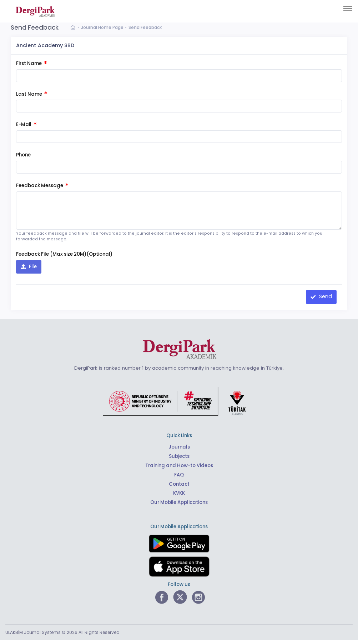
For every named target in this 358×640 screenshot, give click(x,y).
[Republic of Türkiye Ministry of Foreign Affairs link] (179, 401)
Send (325, 296)
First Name (31, 63)
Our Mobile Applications (179, 502)
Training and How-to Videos (179, 465)
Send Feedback (145, 27)
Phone (23, 154)
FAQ (179, 474)
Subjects (179, 456)
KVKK (179, 493)
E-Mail (26, 124)
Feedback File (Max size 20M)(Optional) (64, 254)
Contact (179, 484)
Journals (179, 447)
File (32, 266)
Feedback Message (42, 185)
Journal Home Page (102, 27)
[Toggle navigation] (348, 8)
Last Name (31, 94)
